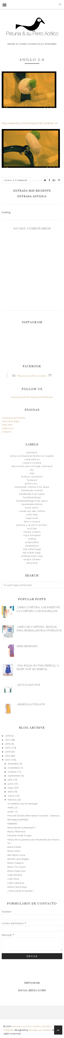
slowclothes (32, 542)
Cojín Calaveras (16, 883)
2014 (8, 751)
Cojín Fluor (13, 878)
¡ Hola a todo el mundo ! (20, 890)
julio (10, 779)
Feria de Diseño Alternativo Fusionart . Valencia (33, 815)
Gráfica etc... (8, 428)
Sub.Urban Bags (10, 421)
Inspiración (31, 518)
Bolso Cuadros (16, 862)
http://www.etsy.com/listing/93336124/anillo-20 (30, 123)
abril (10, 791)
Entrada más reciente (32, 190)
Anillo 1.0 (12, 811)
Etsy (32, 473)
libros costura (32, 521)
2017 (8, 739)
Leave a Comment (15, 180)
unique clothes (32, 559)
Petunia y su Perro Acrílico (32, 525)
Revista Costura (32, 531)
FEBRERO (12, 823)
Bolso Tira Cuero (17, 866)
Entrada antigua (32, 196)
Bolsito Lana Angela (18, 859)
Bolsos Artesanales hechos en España (32, 455)
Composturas (32, 459)
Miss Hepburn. (27, 646)
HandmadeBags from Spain (32, 500)
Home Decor (32, 507)
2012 (8, 759)
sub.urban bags (32, 549)
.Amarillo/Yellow (31, 704)
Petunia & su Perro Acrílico (32, 375)
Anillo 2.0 (12, 807)
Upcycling (32, 562)
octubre (12, 771)
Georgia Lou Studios (40, 1029)
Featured (32, 480)
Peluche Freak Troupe (20, 835)
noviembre (14, 767)
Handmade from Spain (32, 494)
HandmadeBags (32, 497)
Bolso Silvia (14, 850)
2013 (8, 755)
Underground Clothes (14, 417)
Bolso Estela (14, 847)
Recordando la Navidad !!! (21, 827)
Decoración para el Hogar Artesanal (32, 466)
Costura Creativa (32, 462)
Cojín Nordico (15, 874)
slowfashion (32, 545)
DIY (32, 469)
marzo (11, 795)
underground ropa (32, 556)
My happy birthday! (18, 819)
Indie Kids (7, 424)
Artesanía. (32, 452)
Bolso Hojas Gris (17, 871)
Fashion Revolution (32, 476)
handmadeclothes (32, 504)
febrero (12, 799)
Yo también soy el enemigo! (23, 803)
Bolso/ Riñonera (16, 831)
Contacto (6, 431)
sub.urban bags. (32, 552)
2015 (8, 747)
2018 (8, 735)
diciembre (13, 763)
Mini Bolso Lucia (16, 855)
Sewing (32, 538)
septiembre (14, 775)
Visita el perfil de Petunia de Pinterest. (32, 397)
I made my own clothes (32, 511)
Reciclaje (32, 528)
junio (11, 783)
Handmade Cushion (32, 490)
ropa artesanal (32, 535)
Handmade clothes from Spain (32, 486)
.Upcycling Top (28, 685)
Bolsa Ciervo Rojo (17, 886)
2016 (8, 743)
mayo (11, 787)
